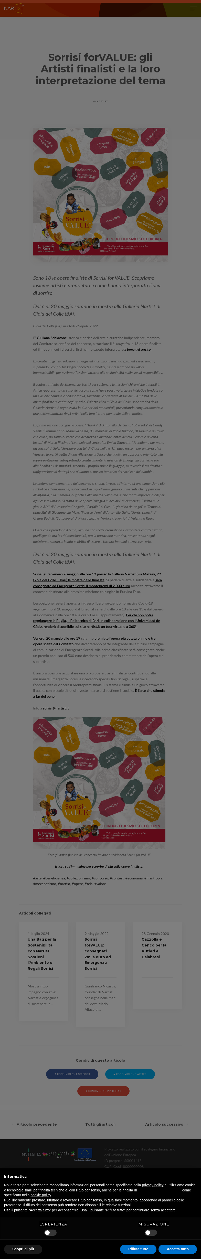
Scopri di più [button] (23, 1249)
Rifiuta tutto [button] (138, 1249)
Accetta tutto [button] (178, 1249)
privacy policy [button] (153, 1185)
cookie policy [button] (41, 1195)
